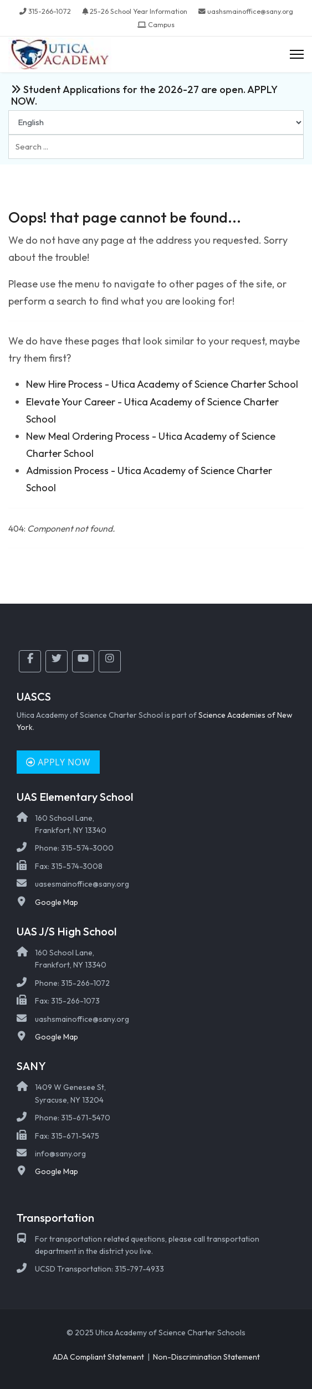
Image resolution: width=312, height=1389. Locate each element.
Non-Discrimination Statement (206, 1357)
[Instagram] (110, 661)
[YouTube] (83, 661)
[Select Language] (156, 122)
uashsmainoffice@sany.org (250, 11)
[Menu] (297, 55)
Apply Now (58, 762)
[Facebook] (30, 661)
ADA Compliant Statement (98, 1357)
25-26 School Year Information (138, 11)
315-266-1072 (49, 11)
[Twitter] (56, 661)
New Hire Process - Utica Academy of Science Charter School (162, 384)
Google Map (56, 902)
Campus (161, 24)
